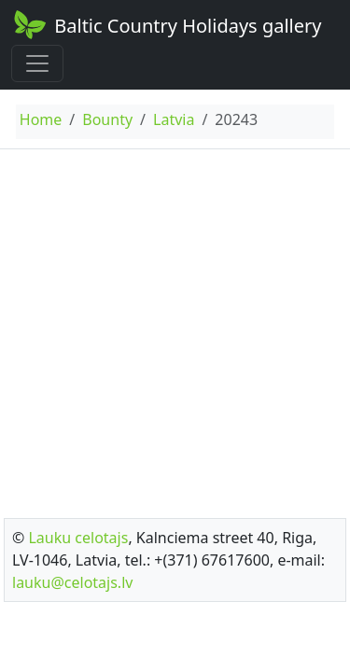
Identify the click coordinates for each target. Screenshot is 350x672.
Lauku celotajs (78, 537)
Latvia (173, 119)
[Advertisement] (175, 328)
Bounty (107, 119)
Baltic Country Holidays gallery (166, 24)
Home (41, 119)
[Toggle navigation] (37, 63)
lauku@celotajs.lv (72, 582)
